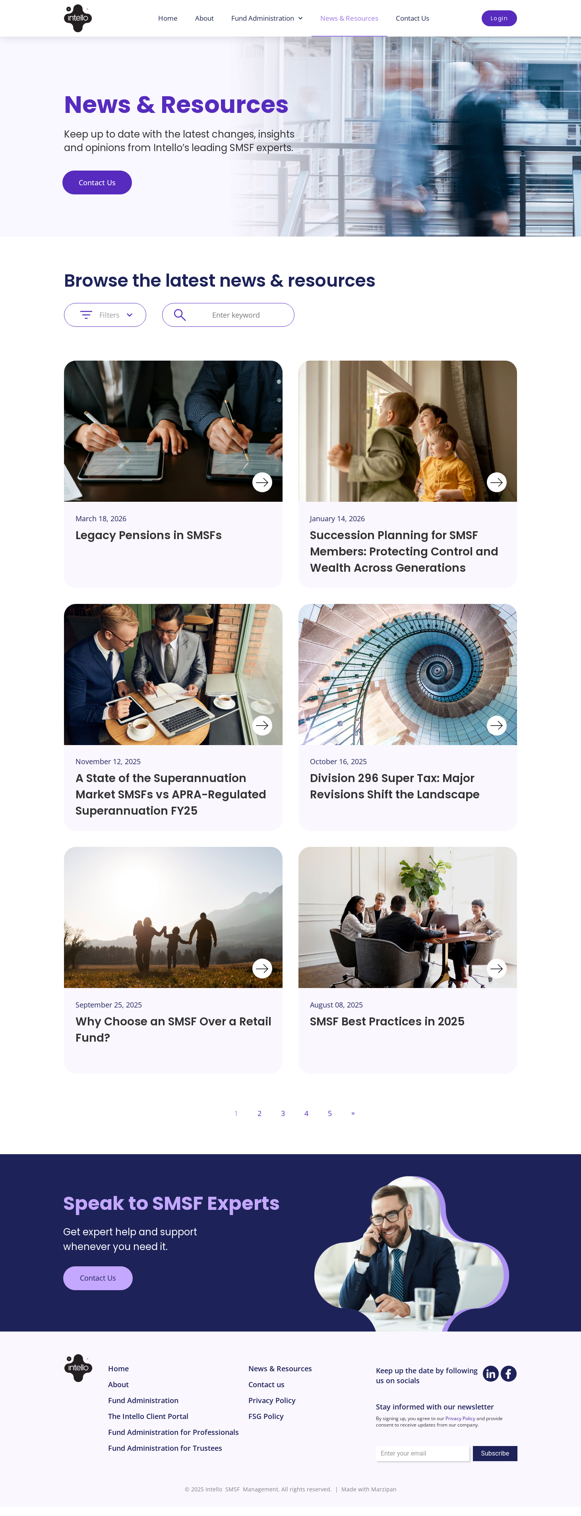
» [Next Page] (353, 1112)
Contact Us (412, 18)
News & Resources (349, 18)
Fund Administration (267, 18)
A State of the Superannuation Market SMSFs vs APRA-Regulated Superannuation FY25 (171, 795)
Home (168, 18)
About (204, 18)
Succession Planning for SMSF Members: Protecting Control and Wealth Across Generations (404, 552)
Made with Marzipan (369, 1489)
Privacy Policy (460, 1418)
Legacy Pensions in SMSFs (149, 535)
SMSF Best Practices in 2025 (387, 1021)
